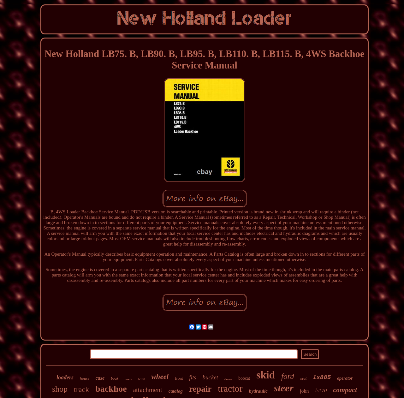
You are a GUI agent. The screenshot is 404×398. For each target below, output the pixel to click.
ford (287, 376)
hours (84, 378)
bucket (210, 377)
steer (284, 388)
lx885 (322, 377)
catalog (176, 391)
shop (60, 389)
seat (303, 378)
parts (128, 379)
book (114, 378)
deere (228, 379)
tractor (230, 388)
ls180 (141, 379)
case (100, 378)
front (179, 378)
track (81, 389)
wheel (160, 377)
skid (265, 375)
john (304, 391)
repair (200, 389)
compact (345, 390)
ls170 (321, 391)
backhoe (111, 389)
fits (192, 377)
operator (345, 378)
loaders (65, 377)
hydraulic (258, 391)
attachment (147, 390)
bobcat (244, 378)
